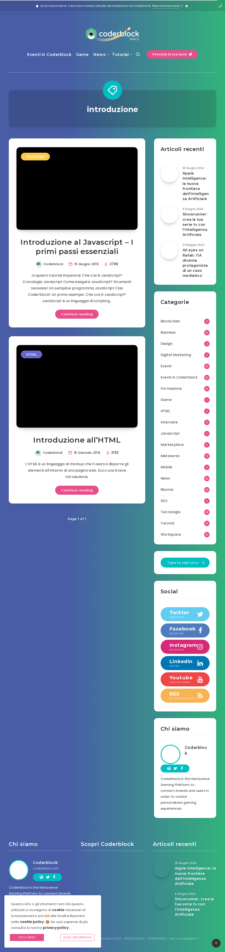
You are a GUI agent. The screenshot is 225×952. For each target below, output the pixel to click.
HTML (31, 354)
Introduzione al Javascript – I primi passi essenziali (76, 246)
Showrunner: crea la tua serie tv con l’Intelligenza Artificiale (195, 224)
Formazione (171, 388)
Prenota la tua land (172, 54)
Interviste (169, 422)
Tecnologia (170, 512)
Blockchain (170, 321)
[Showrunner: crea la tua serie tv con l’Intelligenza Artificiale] (169, 214)
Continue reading (77, 314)
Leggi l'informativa (77, 937)
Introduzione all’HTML (77, 440)
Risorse (167, 489)
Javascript (35, 156)
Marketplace (172, 444)
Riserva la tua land (166, 6)
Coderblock (196, 750)
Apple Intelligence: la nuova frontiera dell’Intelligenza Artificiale (196, 186)
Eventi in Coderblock (49, 54)
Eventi (166, 366)
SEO (164, 500)
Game (82, 54)
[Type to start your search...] (185, 563)
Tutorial (120, 54)
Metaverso (170, 455)
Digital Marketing (176, 354)
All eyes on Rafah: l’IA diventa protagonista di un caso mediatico (195, 263)
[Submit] (203, 562)
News (99, 54)
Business (168, 332)
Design (167, 343)
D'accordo (26, 937)
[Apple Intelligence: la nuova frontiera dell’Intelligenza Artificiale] (169, 173)
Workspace (171, 534)
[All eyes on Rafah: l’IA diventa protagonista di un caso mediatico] (169, 250)
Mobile (166, 467)
